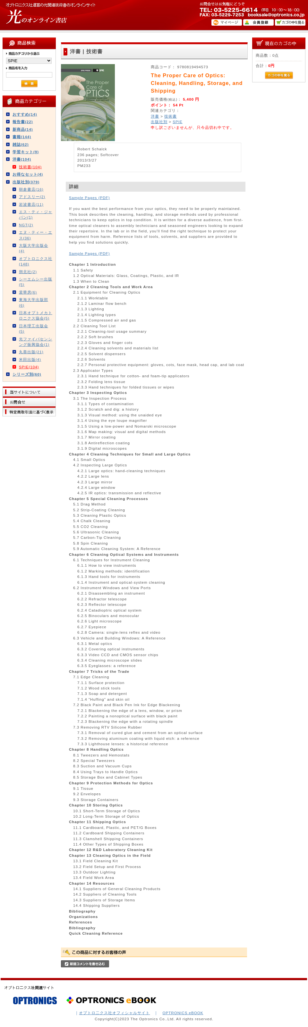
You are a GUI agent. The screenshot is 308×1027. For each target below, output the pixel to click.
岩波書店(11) (31, 204)
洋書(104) (22, 159)
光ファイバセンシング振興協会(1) (35, 342)
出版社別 (159, 122)
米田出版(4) (30, 359)
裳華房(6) (28, 292)
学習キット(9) (26, 152)
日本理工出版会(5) (33, 328)
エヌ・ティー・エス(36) (35, 235)
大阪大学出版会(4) (33, 248)
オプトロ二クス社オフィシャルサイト (114, 1013)
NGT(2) (26, 225)
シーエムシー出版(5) (35, 282)
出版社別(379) (26, 182)
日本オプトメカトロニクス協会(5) (35, 315)
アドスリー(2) (32, 197)
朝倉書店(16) (31, 189)
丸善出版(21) (31, 352)
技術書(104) (30, 167)
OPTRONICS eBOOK (182, 1013)
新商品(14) (23, 129)
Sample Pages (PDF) (89, 198)
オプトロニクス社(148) (35, 261)
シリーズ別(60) (27, 374)
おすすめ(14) (25, 114)
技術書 (170, 116)
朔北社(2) (28, 272)
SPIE (177, 122)
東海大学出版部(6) (33, 302)
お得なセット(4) (28, 174)
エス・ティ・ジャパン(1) (35, 214)
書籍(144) (22, 137)
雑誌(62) (21, 144)
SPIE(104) (29, 367)
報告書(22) (23, 122)
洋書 (155, 116)
